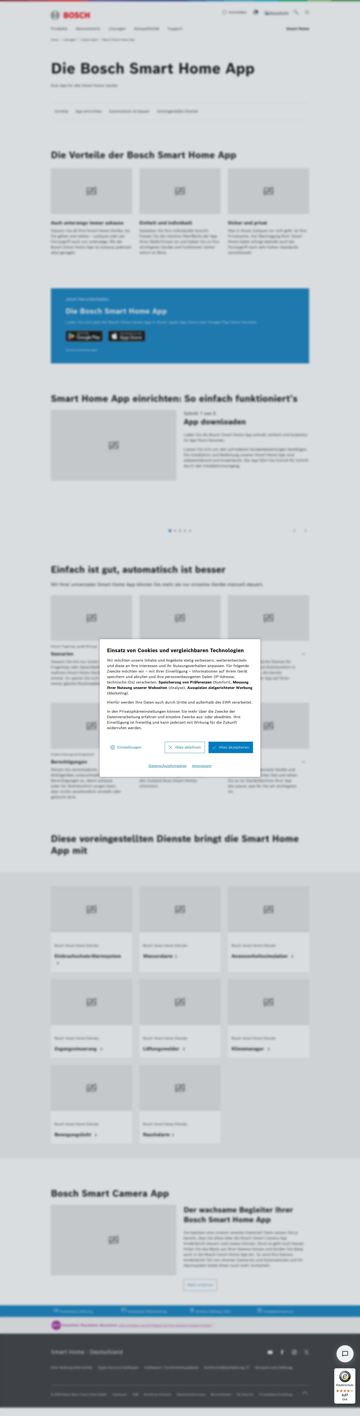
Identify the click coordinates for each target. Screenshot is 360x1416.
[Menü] (352, 1371)
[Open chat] (345, 1353)
